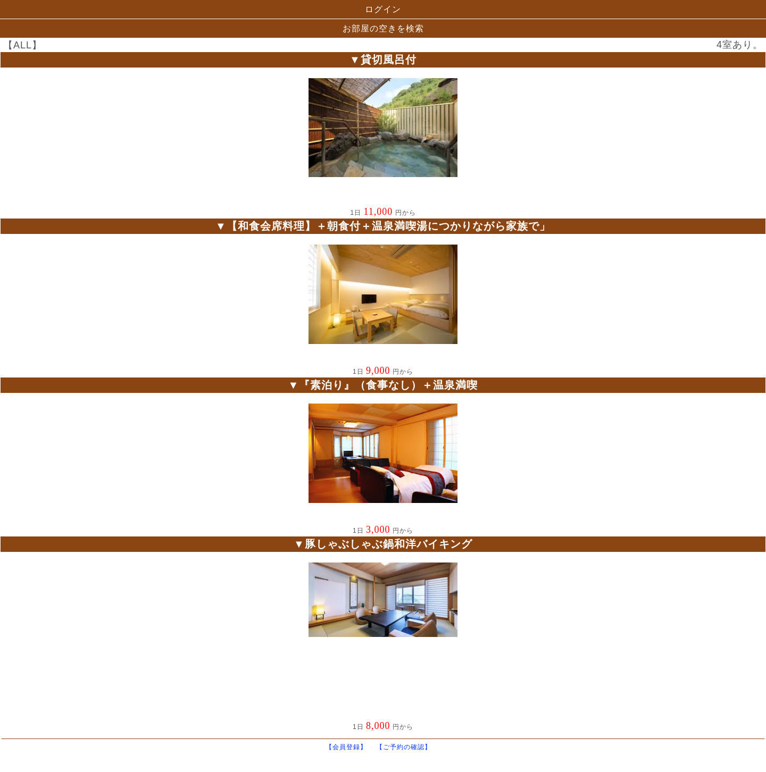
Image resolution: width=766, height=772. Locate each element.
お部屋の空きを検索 (383, 28)
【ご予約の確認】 (408, 747)
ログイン (383, 9)
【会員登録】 (351, 747)
